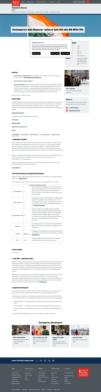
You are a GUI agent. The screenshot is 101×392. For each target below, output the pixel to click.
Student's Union (57, 377)
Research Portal (23, 178)
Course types (23, 12)
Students (75, 1)
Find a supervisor (30, 12)
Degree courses (17, 373)
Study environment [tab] (34, 134)
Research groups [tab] (56, 134)
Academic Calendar (44, 382)
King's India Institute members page (32, 77)
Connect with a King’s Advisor (58, 338)
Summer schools (17, 382)
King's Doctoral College (54, 12)
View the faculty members (18, 113)
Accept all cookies (65, 53)
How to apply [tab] (16, 134)
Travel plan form (43, 282)
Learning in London (77, 337)
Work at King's (57, 382)
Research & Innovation (42, 2)
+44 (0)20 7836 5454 (68, 372)
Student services (44, 373)
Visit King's (57, 379)
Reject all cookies (55, 53)
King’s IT (44, 379)
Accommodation (44, 375)
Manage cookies (56, 389)
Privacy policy (24, 389)
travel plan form (36, 234)
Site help (43, 389)
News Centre (57, 373)
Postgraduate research (17, 377)
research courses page (39, 205)
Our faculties (52, 2)
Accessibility (49, 389)
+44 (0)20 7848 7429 (73, 108)
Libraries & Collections (44, 377)
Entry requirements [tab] (45, 134)
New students (31, 373)
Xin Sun (13, 130)
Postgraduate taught (17, 375)
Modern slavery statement (34, 389)
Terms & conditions (16, 389)
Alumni (83, 1)
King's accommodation (19, 337)
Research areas (15, 12)
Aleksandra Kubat (16, 123)
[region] (51, 48)
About (59, 2)
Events (57, 375)
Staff (80, 1)
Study (24, 2)
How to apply (45, 12)
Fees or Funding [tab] (24, 134)
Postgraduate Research (19, 8)
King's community (57, 384)
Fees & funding (38, 12)
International (17, 379)
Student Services (31, 2)
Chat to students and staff (40, 337)
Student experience (17, 384)
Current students (31, 375)
